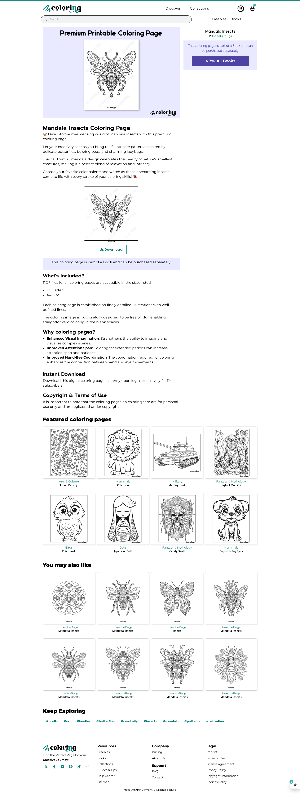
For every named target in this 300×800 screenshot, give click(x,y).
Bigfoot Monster (231, 485)
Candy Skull (177, 551)
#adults (52, 721)
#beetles (83, 721)
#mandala (171, 721)
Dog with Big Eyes (231, 551)
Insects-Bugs (222, 36)
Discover (172, 8)
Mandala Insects (69, 630)
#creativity (129, 721)
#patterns (192, 721)
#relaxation (215, 721)
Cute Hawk (69, 551)
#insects (150, 721)
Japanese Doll (123, 551)
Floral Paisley (69, 485)
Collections (199, 8)
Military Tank (177, 485)
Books (235, 19)
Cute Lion (123, 485)
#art (67, 721)
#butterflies (105, 721)
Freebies (219, 19)
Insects (177, 630)
